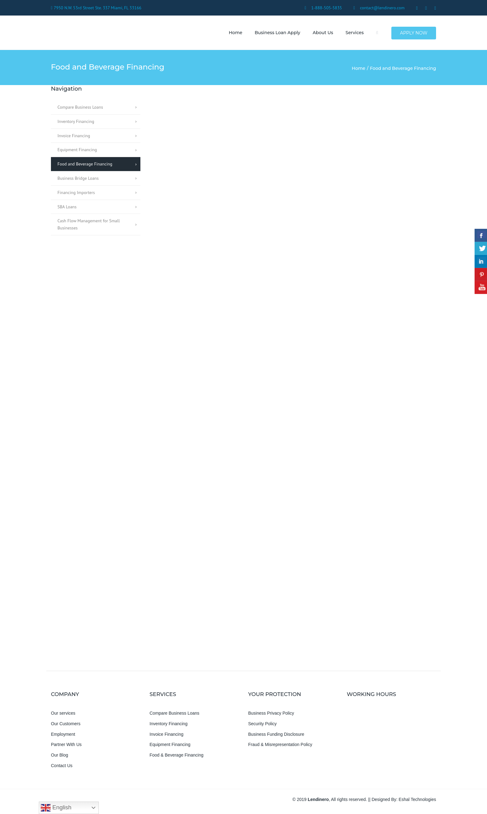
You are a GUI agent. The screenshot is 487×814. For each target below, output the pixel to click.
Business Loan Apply (277, 32)
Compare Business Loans (80, 107)
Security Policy (262, 723)
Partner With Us (66, 744)
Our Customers (65, 723)
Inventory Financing (75, 121)
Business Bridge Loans (78, 178)
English (56, 808)
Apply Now (413, 33)
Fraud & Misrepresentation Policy (280, 744)
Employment (63, 734)
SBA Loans (66, 207)
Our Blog (59, 755)
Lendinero (318, 799)
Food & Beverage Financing (177, 755)
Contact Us (61, 765)
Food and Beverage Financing (84, 164)
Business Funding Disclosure (276, 734)
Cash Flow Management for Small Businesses (88, 224)
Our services (63, 713)
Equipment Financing (77, 150)
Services (354, 32)
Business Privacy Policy (271, 713)
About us (322, 32)
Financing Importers (76, 192)
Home (235, 32)
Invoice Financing (73, 135)
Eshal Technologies (417, 799)
